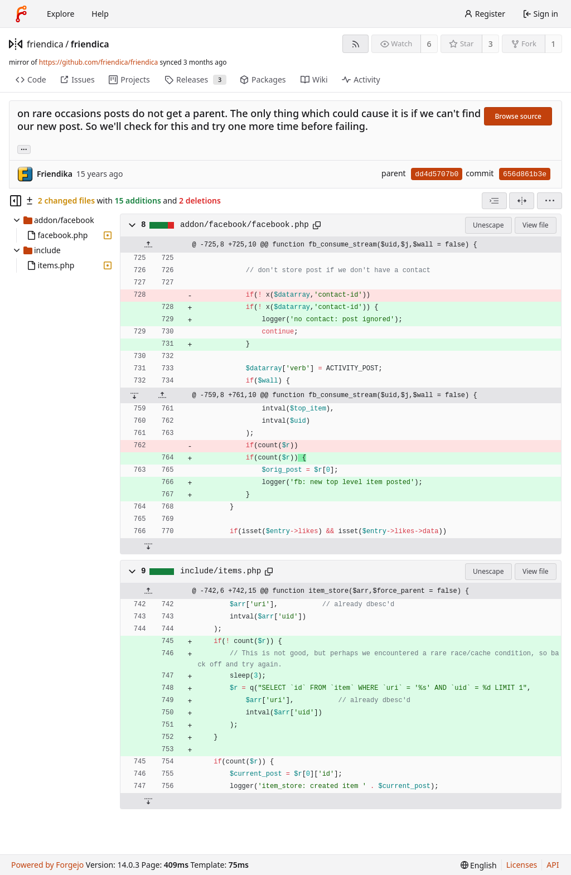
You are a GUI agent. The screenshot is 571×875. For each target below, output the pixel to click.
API (552, 864)
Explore (60, 13)
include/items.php (220, 571)
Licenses (522, 864)
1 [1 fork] (553, 43)
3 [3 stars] (490, 43)
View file (535, 225)
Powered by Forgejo (47, 864)
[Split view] (521, 200)
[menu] (549, 200)
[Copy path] (317, 225)
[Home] (21, 14)
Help (100, 13)
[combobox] (494, 200)
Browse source (518, 116)
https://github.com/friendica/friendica (98, 62)
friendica (45, 44)
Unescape (488, 225)
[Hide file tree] (15, 200)
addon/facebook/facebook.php (244, 224)
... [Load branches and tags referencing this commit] (24, 148)
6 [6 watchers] (429, 43)
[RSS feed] (355, 44)
